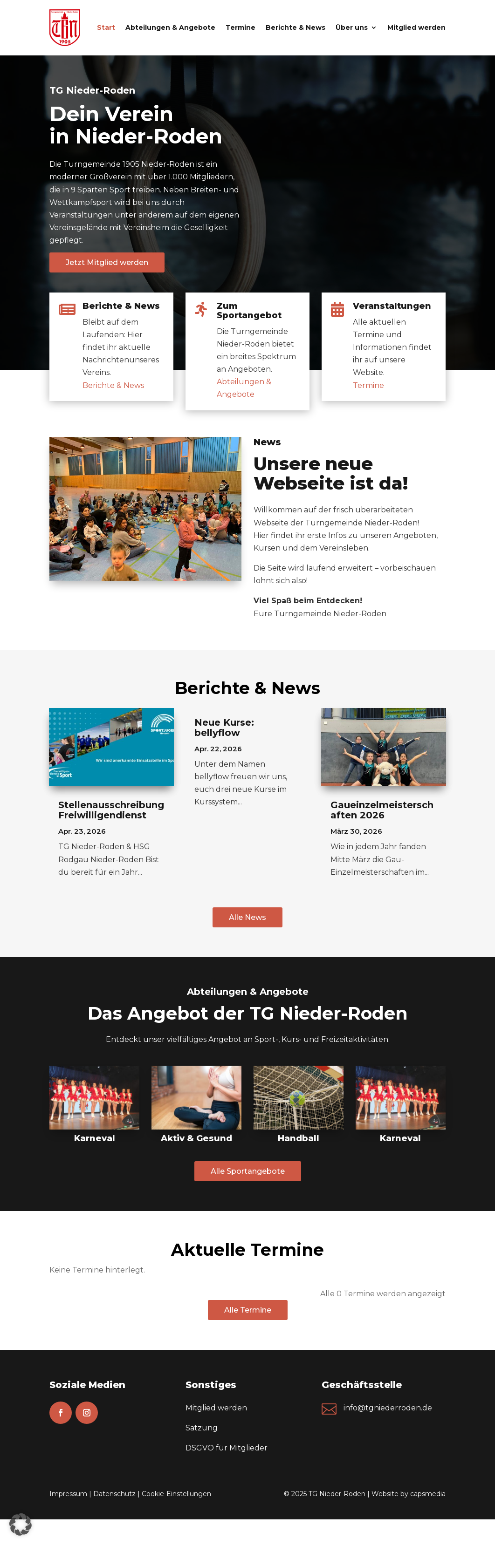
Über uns (352, 27)
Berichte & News (295, 27)
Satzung (202, 1427)
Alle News (247, 917)
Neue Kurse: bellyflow (224, 727)
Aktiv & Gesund (196, 1138)
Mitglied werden (416, 27)
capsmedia (428, 1494)
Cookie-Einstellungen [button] (176, 1494)
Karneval (94, 1138)
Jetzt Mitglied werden (107, 262)
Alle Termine (247, 1310)
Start (106, 27)
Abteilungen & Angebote (170, 27)
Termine (240, 27)
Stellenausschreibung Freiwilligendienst (111, 810)
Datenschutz (114, 1494)
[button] (20, 1524)
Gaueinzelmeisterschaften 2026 (381, 810)
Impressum (68, 1494)
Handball (298, 1138)
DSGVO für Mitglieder (227, 1447)
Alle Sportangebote (248, 1171)
